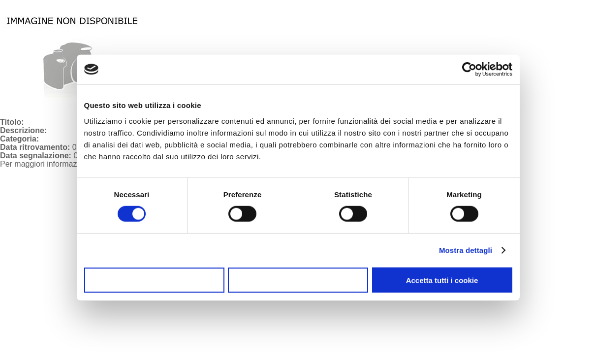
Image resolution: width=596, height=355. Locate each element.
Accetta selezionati (298, 280)
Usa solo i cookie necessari (154, 280)
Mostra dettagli (465, 250)
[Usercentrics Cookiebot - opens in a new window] (469, 69)
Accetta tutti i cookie (442, 280)
